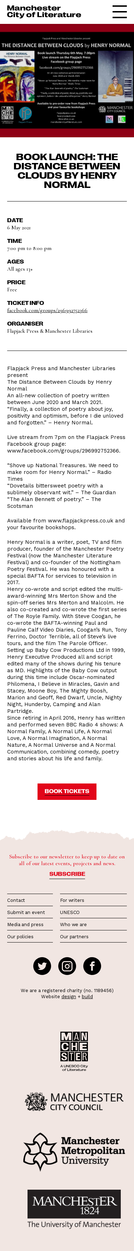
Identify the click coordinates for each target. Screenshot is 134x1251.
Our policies (20, 936)
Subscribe (67, 873)
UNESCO (70, 912)
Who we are (73, 924)
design (68, 996)
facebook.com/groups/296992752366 (47, 310)
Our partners (74, 936)
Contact (16, 900)
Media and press (25, 924)
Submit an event (26, 912)
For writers (72, 900)
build (87, 996)
